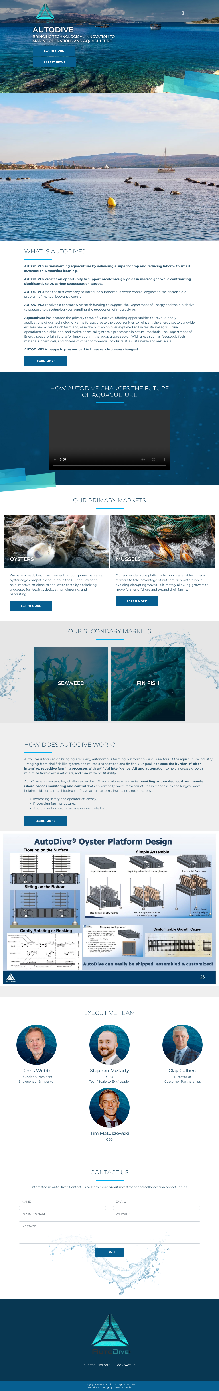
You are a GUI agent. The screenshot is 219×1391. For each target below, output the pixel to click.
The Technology (97, 1365)
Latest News (54, 62)
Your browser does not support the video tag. (109, 440)
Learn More (54, 50)
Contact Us (126, 1365)
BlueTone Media (122, 1387)
